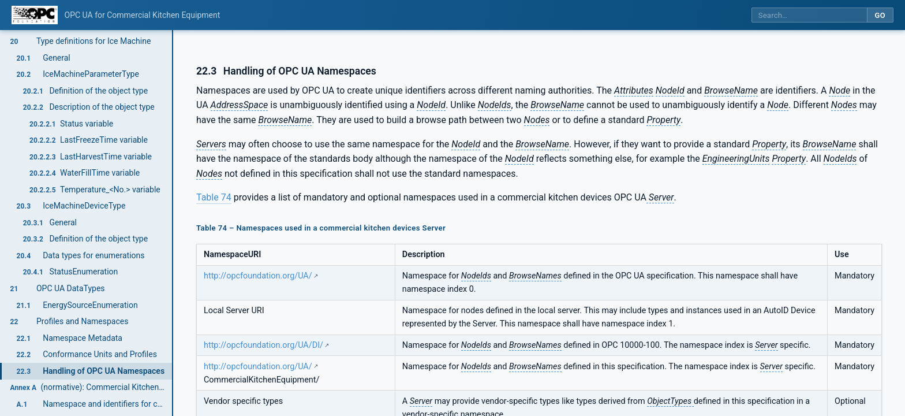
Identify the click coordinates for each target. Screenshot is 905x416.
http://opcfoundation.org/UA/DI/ (263, 345)
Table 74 (213, 197)
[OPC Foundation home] (35, 15)
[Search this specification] (809, 15)
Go (879, 15)
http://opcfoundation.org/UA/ (258, 276)
